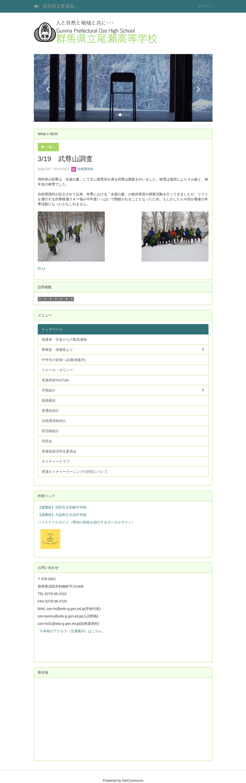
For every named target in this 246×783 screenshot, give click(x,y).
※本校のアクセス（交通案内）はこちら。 (72, 631)
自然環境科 (82, 169)
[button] (47, 88)
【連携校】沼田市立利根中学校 (62, 507)
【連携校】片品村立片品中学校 (62, 515)
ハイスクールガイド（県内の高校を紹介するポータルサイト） (86, 522)
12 (41, 269)
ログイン (205, 6)
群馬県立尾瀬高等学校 (64, 6)
